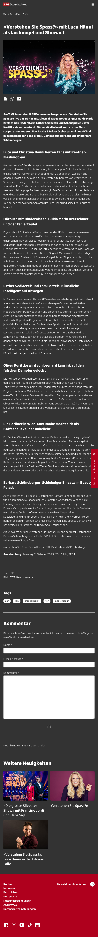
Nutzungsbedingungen (17, 900)
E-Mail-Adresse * (13, 658)
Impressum (10, 888)
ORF (7, 601)
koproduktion (32, 601)
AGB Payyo (10, 904)
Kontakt (8, 884)
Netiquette (10, 896)
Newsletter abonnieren (76, 884)
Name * (7, 644)
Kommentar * (11, 672)
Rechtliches (10, 892)
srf (47, 601)
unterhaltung (62, 601)
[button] (93, 4)
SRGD (17, 14)
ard (17, 601)
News (25, 14)
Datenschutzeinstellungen (19, 908)
